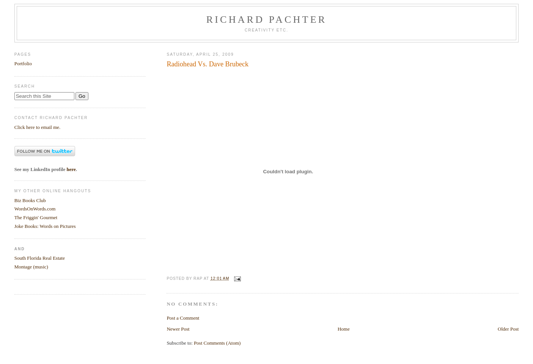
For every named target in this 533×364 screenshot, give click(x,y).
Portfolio (23, 63)
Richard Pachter (266, 19)
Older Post (508, 329)
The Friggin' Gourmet (36, 217)
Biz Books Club (30, 200)
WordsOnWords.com (35, 209)
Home (344, 329)
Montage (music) (31, 267)
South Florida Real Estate (39, 258)
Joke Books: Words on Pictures (45, 226)
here (70, 169)
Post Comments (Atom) (217, 343)
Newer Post (178, 329)
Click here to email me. (37, 127)
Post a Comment (183, 318)
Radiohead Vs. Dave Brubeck (207, 64)
